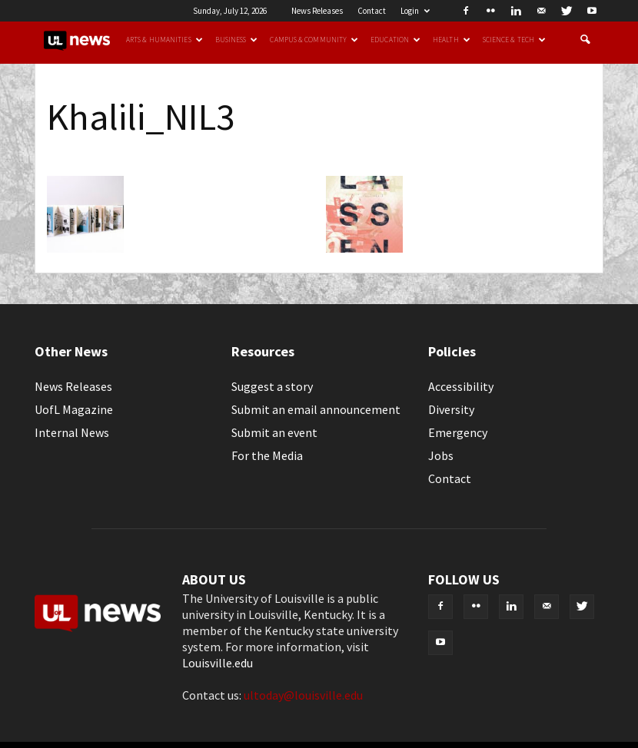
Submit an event (274, 432)
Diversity (451, 409)
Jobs (441, 455)
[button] (585, 40)
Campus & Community (314, 40)
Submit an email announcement (315, 409)
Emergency (457, 432)
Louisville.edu (217, 662)
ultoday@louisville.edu (303, 695)
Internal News (72, 432)
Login (415, 10)
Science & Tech (514, 40)
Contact (371, 10)
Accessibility (460, 386)
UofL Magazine (74, 409)
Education (395, 40)
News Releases (317, 10)
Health (451, 40)
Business (236, 40)
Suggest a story (272, 386)
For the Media (267, 455)
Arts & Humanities (164, 40)
